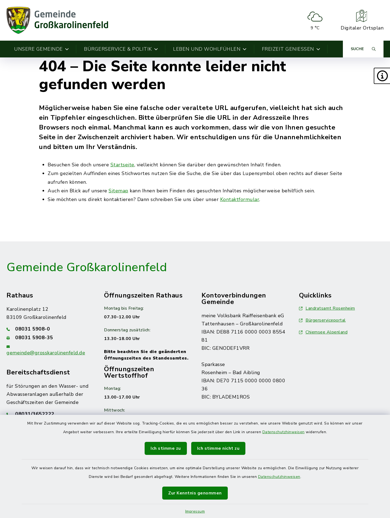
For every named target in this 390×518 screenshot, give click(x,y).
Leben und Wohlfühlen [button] (210, 49)
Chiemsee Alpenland (323, 332)
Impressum (195, 511)
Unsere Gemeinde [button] (41, 49)
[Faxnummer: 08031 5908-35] (48, 337)
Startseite (122, 164)
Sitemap (118, 190)
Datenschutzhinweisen (283, 432)
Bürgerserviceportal (322, 320)
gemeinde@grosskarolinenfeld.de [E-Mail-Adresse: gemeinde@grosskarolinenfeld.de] (45, 352)
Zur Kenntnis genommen (195, 493)
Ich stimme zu (166, 448)
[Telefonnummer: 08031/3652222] (48, 414)
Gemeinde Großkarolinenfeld (86, 267)
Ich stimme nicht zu (218, 448)
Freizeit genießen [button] (291, 49)
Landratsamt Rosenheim (327, 308)
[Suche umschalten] (363, 49)
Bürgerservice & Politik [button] (121, 49)
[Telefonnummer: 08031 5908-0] (48, 329)
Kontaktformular (239, 199)
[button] (382, 76)
